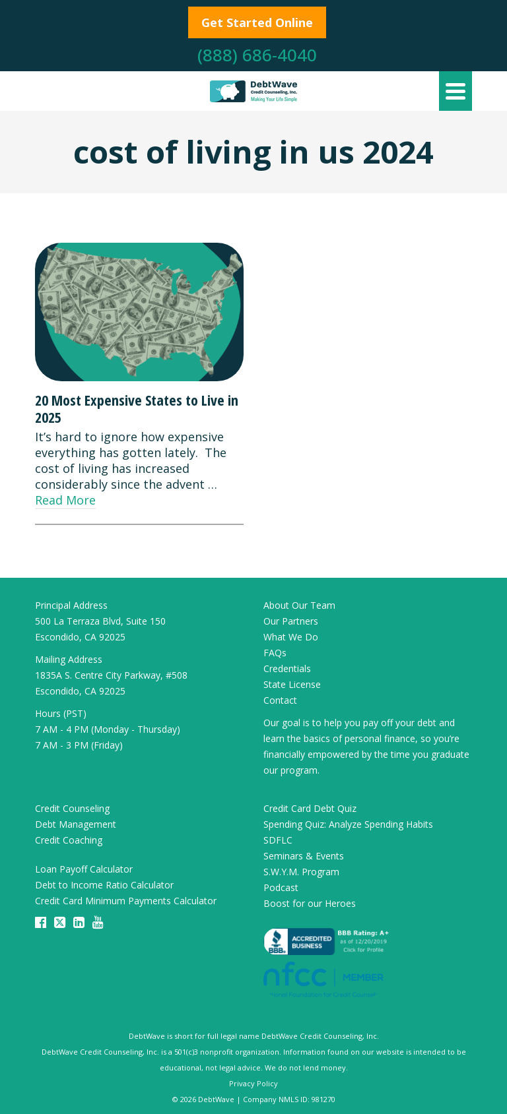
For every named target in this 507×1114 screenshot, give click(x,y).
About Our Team (299, 605)
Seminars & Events (303, 856)
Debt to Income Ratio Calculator (104, 885)
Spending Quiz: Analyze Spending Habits (348, 824)
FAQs (275, 652)
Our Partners (290, 621)
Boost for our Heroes (309, 903)
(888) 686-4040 (257, 55)
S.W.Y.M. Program (301, 871)
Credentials (287, 668)
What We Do (290, 637)
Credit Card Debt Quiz (309, 808)
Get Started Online (257, 22)
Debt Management (75, 824)
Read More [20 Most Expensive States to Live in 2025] (65, 500)
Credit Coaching (68, 840)
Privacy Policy (253, 1083)
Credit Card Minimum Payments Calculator (126, 900)
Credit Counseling (72, 808)
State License (292, 684)
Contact (280, 700)
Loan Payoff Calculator (84, 869)
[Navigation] (455, 91)
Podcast (280, 887)
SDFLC (277, 840)
